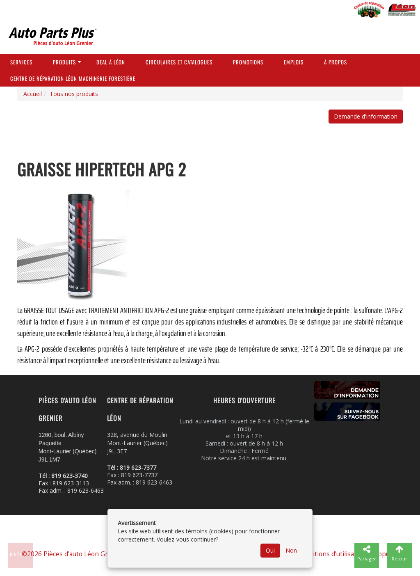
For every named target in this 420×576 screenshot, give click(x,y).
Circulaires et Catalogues (179, 62)
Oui (270, 550)
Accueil (32, 94)
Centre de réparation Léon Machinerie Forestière (72, 78)
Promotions (248, 62)
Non (291, 550)
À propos (335, 62)
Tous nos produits (74, 94)
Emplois (294, 62)
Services (21, 62)
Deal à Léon (110, 62)
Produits (64, 62)
